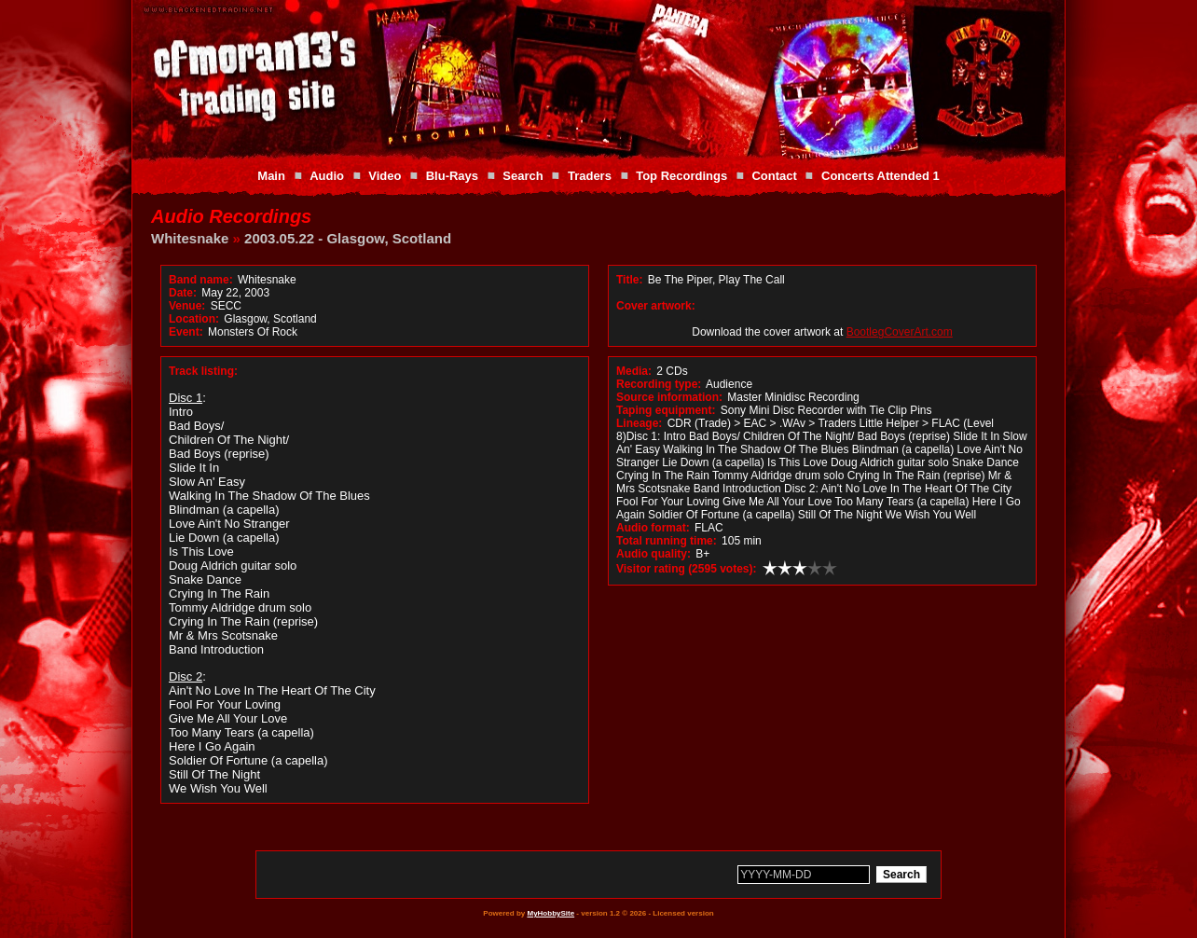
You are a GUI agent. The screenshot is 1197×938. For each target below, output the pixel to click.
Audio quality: (653, 553)
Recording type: (658, 384)
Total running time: (666, 540)
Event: (186, 331)
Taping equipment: (665, 410)
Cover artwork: (655, 305)
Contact (773, 176)
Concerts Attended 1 (880, 176)
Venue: (187, 305)
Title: (631, 279)
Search (522, 176)
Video (384, 176)
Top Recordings (681, 176)
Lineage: (639, 423)
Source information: (669, 397)
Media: (634, 371)
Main (271, 176)
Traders (590, 176)
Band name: (201, 279)
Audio (327, 176)
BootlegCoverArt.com (899, 331)
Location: (194, 318)
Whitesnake (189, 238)
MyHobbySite (550, 913)
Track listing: (203, 371)
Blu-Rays (452, 176)
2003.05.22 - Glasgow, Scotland (347, 238)
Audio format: (653, 527)
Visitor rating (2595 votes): (686, 568)
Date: (183, 292)
